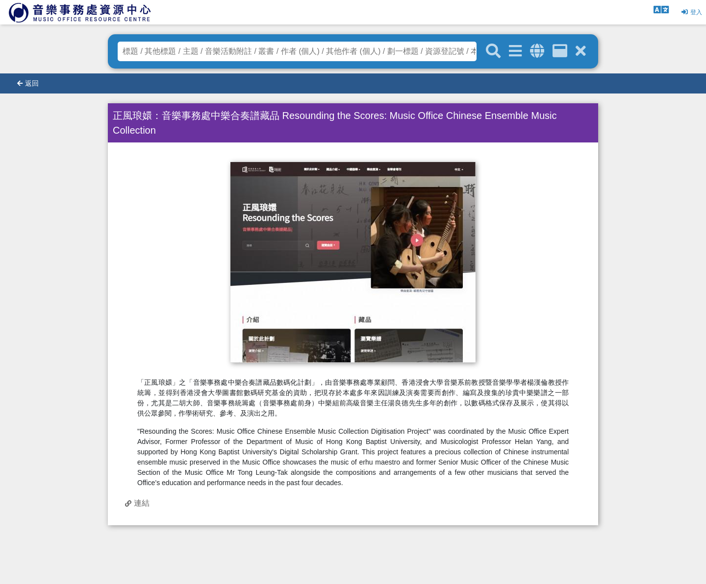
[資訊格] (560, 51)
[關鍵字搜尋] (493, 51)
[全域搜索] (537, 51)
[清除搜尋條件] (580, 51)
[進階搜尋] (515, 51)
